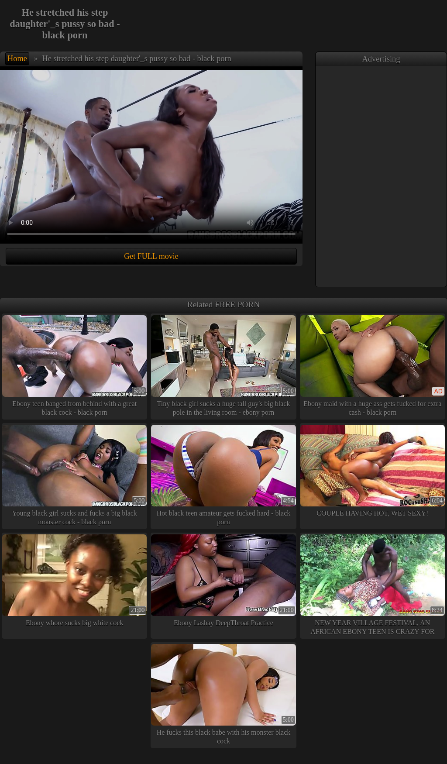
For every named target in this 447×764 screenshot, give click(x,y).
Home (17, 58)
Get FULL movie (151, 256)
